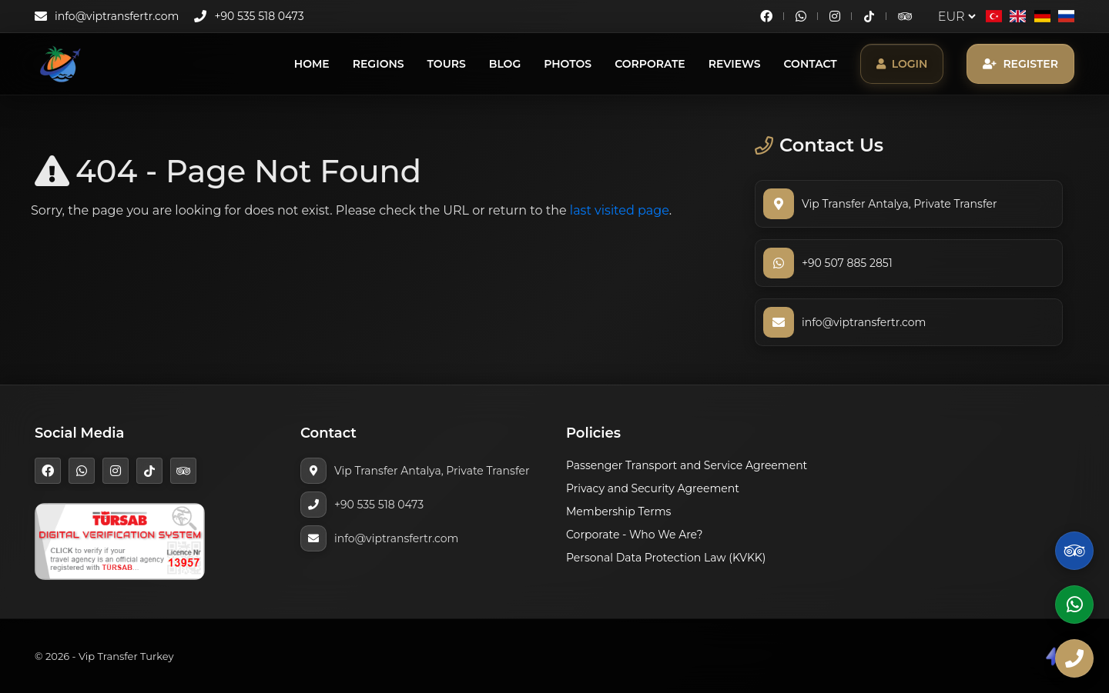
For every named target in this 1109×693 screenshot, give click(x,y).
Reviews (735, 64)
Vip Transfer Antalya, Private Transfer (899, 204)
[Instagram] (834, 16)
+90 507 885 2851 (847, 263)
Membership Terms (618, 511)
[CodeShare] (1052, 656)
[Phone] (1074, 658)
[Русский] (1066, 16)
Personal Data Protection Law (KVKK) (666, 558)
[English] (1018, 16)
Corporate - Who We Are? (634, 534)
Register (1020, 64)
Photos (567, 64)
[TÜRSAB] (120, 540)
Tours (446, 64)
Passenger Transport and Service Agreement (686, 465)
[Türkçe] (994, 16)
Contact (810, 64)
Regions (378, 64)
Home (312, 64)
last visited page (619, 210)
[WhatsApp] (801, 16)
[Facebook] (766, 16)
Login (902, 64)
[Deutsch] (1042, 16)
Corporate (650, 64)
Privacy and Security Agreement (652, 488)
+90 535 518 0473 (258, 16)
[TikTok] (869, 16)
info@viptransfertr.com (117, 16)
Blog (505, 64)
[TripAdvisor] (905, 16)
